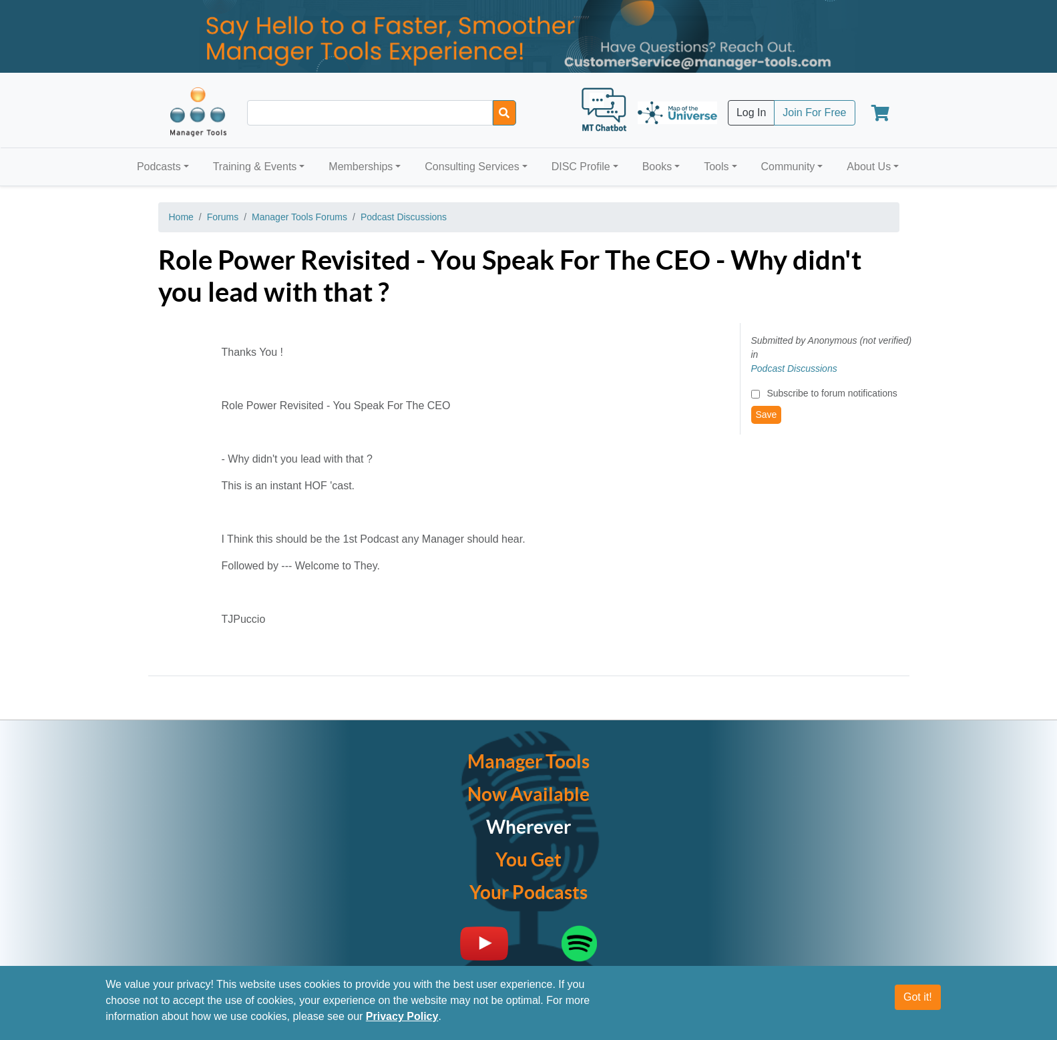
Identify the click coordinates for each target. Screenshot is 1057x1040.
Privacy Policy (402, 1017)
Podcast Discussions (404, 217)
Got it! (917, 997)
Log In (751, 112)
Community (788, 166)
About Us (869, 166)
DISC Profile (581, 166)
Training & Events (255, 166)
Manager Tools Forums (299, 217)
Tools (716, 166)
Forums (222, 217)
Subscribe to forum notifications (832, 393)
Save (766, 414)
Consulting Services (472, 166)
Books (657, 166)
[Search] (504, 112)
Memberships (361, 166)
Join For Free (814, 112)
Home (181, 217)
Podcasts (159, 166)
